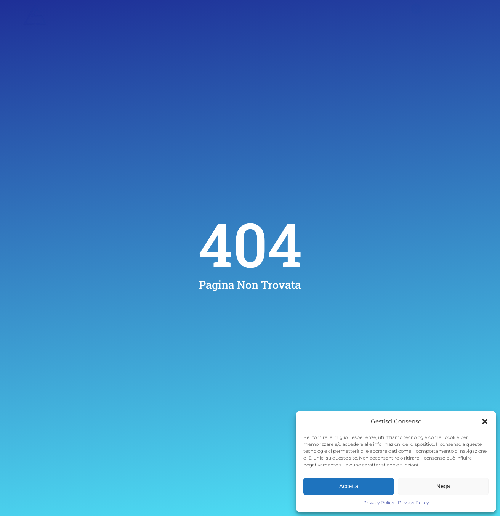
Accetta (348, 486)
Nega (443, 486)
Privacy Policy (378, 502)
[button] (485, 421)
